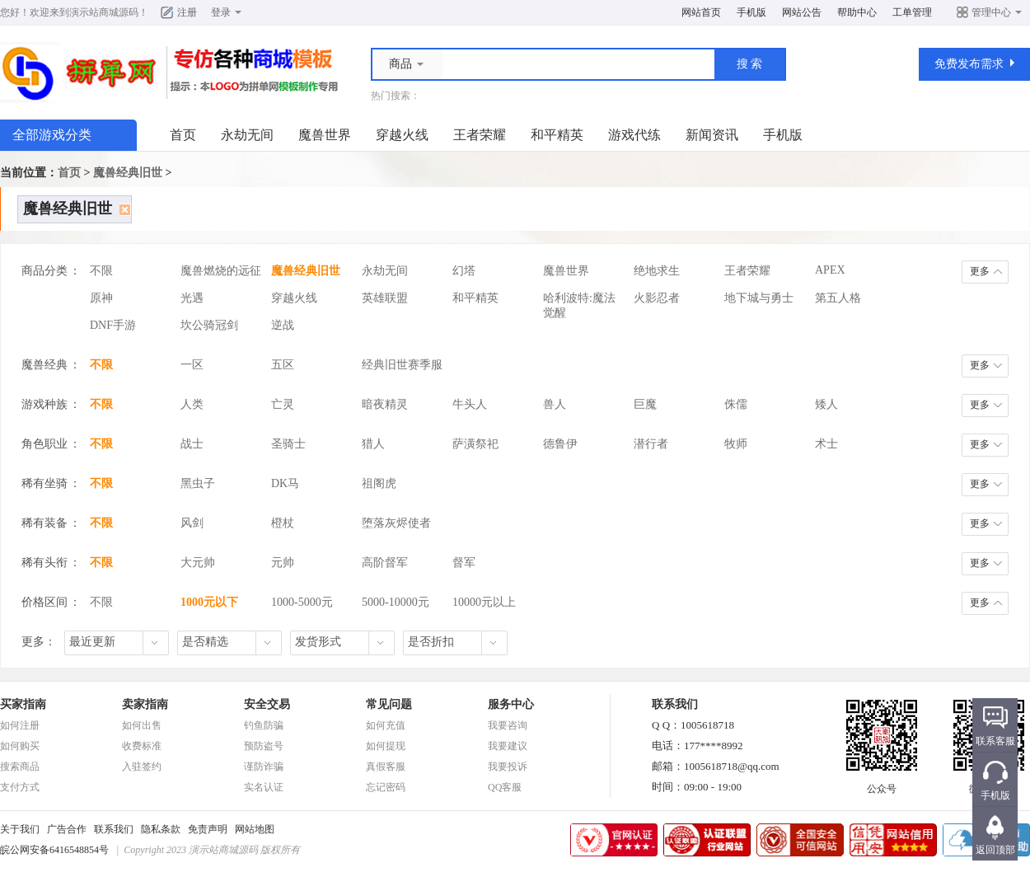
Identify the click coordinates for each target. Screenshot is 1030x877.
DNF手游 (113, 325)
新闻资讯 (712, 135)
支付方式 (20, 787)
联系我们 (113, 829)
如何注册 (20, 725)
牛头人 (469, 404)
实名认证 (263, 787)
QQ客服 (505, 787)
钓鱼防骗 (263, 725)
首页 (183, 135)
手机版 (751, 12)
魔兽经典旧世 (127, 172)
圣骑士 (288, 444)
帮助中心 (857, 12)
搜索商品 (20, 766)
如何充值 (385, 725)
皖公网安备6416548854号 (54, 850)
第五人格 (838, 298)
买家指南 (23, 704)
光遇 (192, 298)
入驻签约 (142, 766)
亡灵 (282, 404)
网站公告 (802, 12)
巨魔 (645, 404)
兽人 (554, 404)
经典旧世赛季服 (402, 365)
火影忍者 (657, 298)
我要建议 (507, 746)
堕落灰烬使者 (396, 523)
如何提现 (385, 746)
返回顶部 (995, 850)
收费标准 (142, 746)
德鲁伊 (560, 444)
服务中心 (511, 704)
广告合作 (67, 829)
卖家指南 (145, 704)
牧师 (735, 444)
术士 (826, 444)
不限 (101, 271)
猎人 (373, 444)
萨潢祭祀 (475, 444)
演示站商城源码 (103, 12)
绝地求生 (657, 271)
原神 (101, 298)
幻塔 (463, 271)
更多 (980, 271)
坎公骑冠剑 (209, 325)
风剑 (192, 523)
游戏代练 (634, 135)
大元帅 (197, 562)
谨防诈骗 (263, 766)
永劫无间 (247, 135)
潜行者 (651, 444)
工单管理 (912, 12)
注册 (187, 12)
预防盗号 (263, 746)
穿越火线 (402, 135)
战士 (192, 444)
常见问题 (389, 704)
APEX (830, 270)
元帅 (282, 562)
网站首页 (701, 12)
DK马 (285, 483)
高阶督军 (385, 562)
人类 (192, 404)
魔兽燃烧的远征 (220, 271)
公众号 (881, 784)
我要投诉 (507, 766)
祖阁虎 (379, 483)
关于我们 (20, 829)
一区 (192, 365)
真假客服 (385, 766)
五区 (282, 365)
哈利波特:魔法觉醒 (579, 301)
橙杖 (282, 523)
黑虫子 (197, 483)
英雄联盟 (385, 298)
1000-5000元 (302, 602)
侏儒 (735, 404)
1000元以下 (209, 602)
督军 (463, 562)
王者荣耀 (479, 135)
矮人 (826, 404)
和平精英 (557, 135)
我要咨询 (507, 725)
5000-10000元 (395, 602)
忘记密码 (385, 787)
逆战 (282, 325)
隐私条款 (160, 829)
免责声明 (207, 829)
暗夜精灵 (385, 404)
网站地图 (254, 829)
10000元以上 (484, 602)
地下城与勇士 (759, 298)
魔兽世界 (324, 135)
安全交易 (267, 704)
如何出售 (142, 725)
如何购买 (20, 746)
